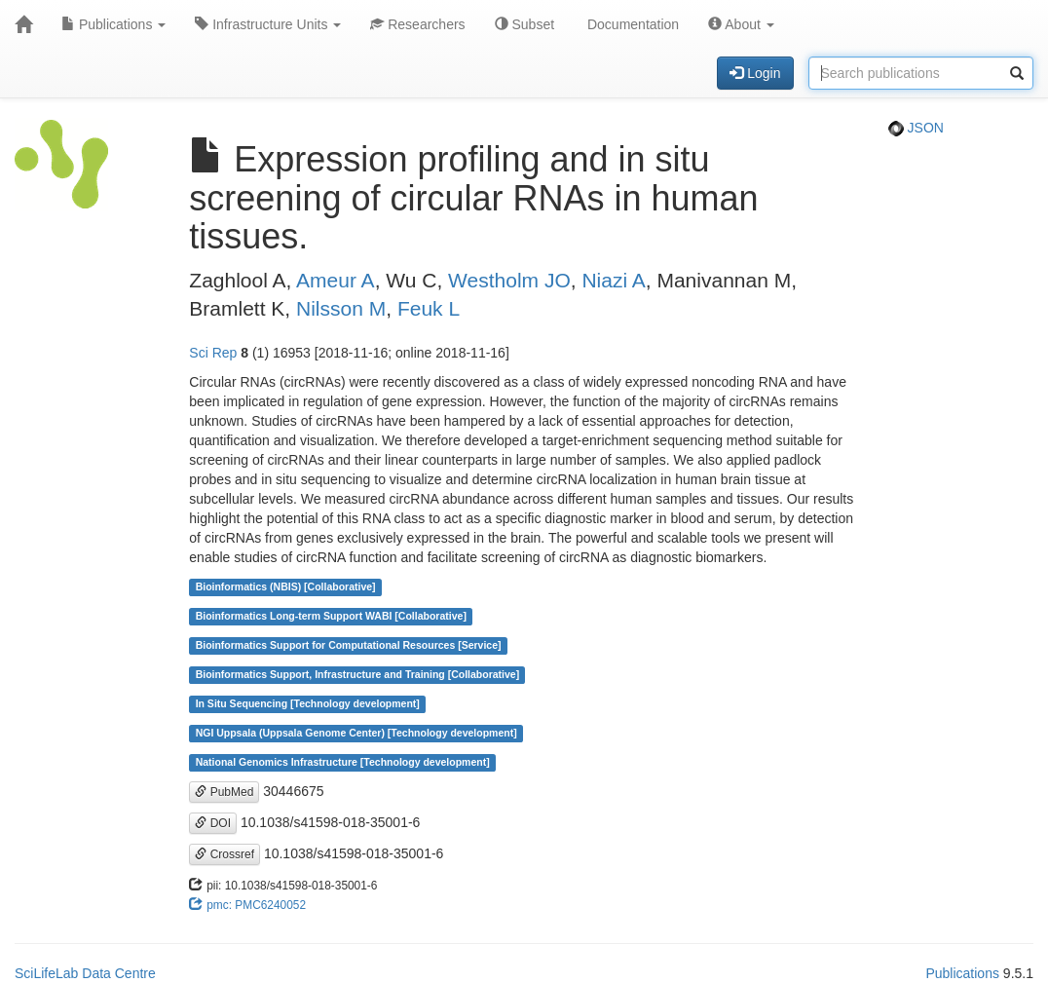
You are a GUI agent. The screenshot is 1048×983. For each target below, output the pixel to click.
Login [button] (755, 73)
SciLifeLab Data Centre (85, 973)
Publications (113, 24)
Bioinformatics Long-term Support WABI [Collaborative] (331, 617)
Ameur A (335, 280)
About (741, 24)
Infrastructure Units (268, 24)
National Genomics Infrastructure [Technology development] (343, 763)
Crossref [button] (224, 854)
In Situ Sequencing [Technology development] (308, 704)
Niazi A (613, 280)
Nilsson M (341, 308)
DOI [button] (213, 823)
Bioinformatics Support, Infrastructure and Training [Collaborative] (358, 675)
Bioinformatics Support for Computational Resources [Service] (349, 646)
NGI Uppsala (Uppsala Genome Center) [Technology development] (356, 733)
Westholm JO (509, 280)
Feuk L (428, 308)
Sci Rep (213, 352)
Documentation (631, 24)
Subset (524, 24)
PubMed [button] (224, 792)
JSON (916, 127)
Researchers (417, 24)
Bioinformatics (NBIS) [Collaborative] (286, 587)
